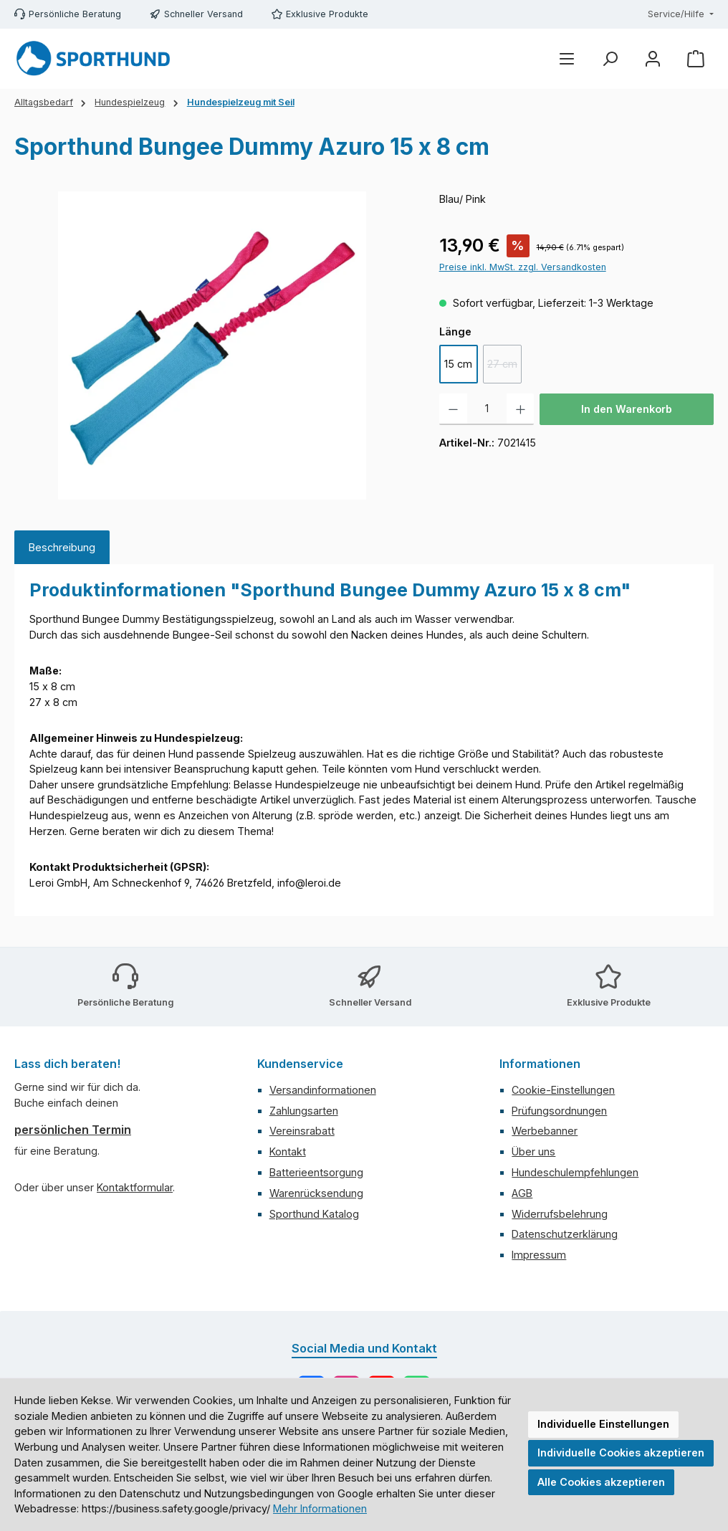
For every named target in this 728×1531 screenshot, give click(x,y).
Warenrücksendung (316, 1193)
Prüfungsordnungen (559, 1111)
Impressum (539, 1255)
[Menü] (567, 59)
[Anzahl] (486, 409)
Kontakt (287, 1151)
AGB (522, 1193)
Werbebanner (545, 1131)
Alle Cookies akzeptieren (601, 1482)
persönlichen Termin (72, 1129)
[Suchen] (610, 59)
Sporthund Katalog (314, 1214)
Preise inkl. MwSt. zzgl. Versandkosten (522, 267)
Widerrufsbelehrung (560, 1214)
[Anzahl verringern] (453, 409)
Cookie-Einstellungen (563, 1090)
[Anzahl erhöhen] (521, 409)
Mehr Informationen (320, 1508)
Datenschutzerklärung (565, 1234)
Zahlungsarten (303, 1111)
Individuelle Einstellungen (603, 1424)
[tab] (62, 547)
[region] (212, 345)
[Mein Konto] (653, 59)
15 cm (458, 364)
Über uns (533, 1151)
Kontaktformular (135, 1187)
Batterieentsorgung (316, 1172)
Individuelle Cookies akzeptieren (620, 1452)
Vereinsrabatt (302, 1131)
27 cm (504, 367)
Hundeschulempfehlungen (575, 1172)
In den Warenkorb (626, 409)
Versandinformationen (322, 1090)
